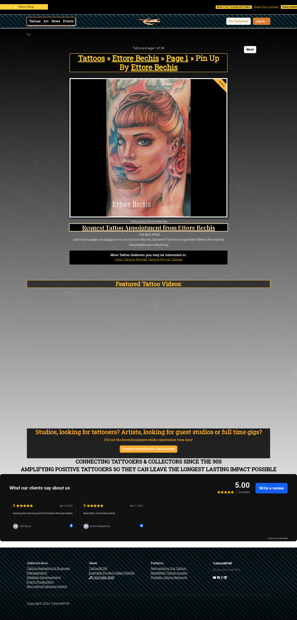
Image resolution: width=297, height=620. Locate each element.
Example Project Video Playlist (112, 573)
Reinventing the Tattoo (168, 568)
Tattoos (34, 21)
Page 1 (177, 58)
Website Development (44, 577)
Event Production (40, 582)
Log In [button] (260, 21)
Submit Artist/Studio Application (148, 449)
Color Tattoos (125, 259)
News (56, 21)
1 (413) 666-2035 (101, 577)
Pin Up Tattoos (171, 259)
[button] (238, 21)
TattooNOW (98, 568)
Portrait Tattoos (147, 259)
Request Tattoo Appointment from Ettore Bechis (148, 227)
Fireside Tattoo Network (169, 577)
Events (68, 21)
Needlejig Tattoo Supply (169, 573)
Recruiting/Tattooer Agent (47, 586)
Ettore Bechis (135, 58)
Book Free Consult (271, 6)
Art (45, 21)
